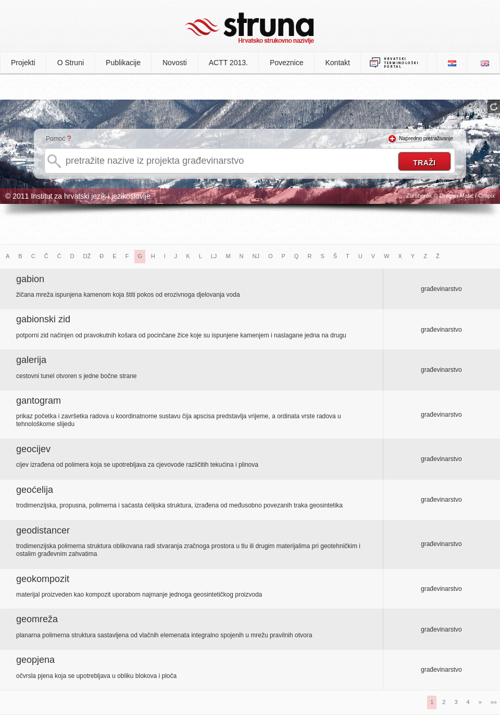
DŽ (87, 256)
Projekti (23, 62)
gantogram (38, 400)
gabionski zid (43, 319)
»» (494, 702)
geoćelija (34, 489)
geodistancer (43, 530)
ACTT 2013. (228, 62)
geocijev (33, 449)
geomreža (37, 619)
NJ (256, 256)
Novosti (174, 62)
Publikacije (123, 62)
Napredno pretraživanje (426, 138)
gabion (30, 279)
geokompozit (42, 579)
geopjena (35, 660)
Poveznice (287, 62)
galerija (31, 360)
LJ (214, 256)
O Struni (70, 62)
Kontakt (338, 62)
